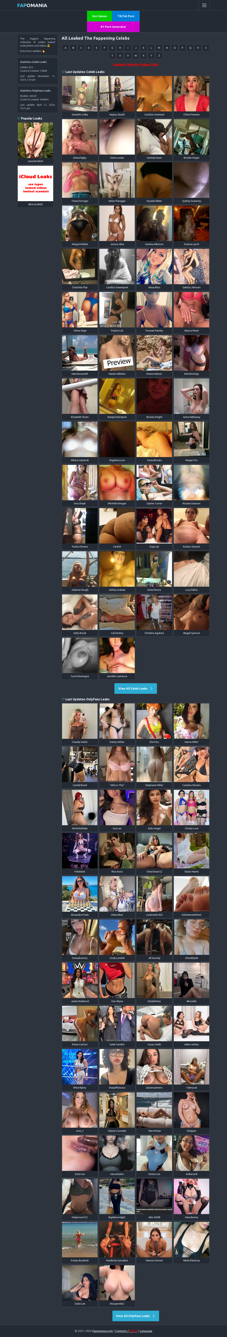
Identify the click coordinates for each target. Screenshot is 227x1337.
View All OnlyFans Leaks (136, 1316)
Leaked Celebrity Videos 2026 (135, 64)
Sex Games (99, 16)
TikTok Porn (126, 16)
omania (32, 5)
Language (146, 1331)
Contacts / (126, 1331)
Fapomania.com (102, 1331)
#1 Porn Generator (113, 26)
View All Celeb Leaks (135, 688)
